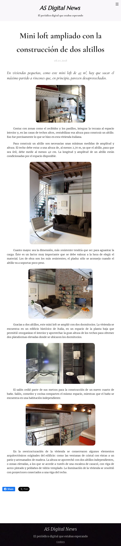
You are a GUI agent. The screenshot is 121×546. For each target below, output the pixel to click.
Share (9, 489)
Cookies (60, 541)
